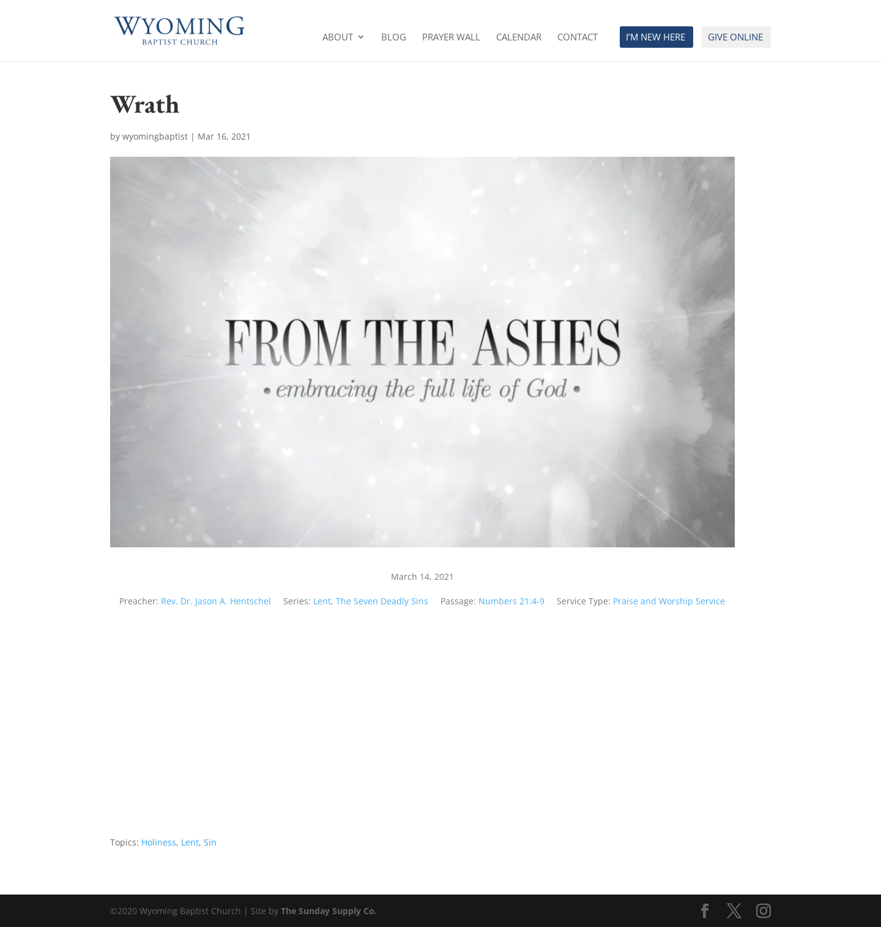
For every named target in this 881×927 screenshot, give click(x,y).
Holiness (158, 842)
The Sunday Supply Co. (329, 911)
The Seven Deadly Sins (382, 601)
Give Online (735, 37)
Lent (322, 601)
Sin (210, 842)
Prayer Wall (451, 37)
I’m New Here (655, 37)
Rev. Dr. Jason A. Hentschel (216, 601)
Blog (393, 37)
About (337, 37)
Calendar (518, 37)
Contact (577, 37)
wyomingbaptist (155, 136)
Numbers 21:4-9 (511, 601)
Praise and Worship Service (669, 601)
